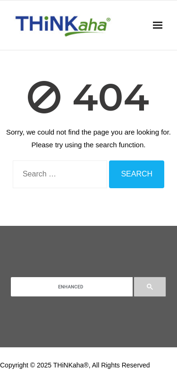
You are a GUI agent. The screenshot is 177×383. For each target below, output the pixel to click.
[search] (71, 287)
